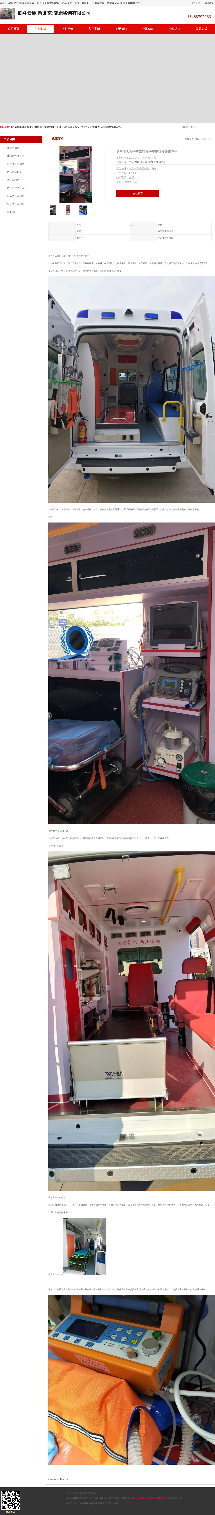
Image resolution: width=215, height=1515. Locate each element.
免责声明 (93, 1503)
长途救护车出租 (16, 163)
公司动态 (148, 28)
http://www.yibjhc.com (58, 1479)
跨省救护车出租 (16, 196)
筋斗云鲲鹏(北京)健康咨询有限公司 (150, 1498)
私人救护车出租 (16, 204)
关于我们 (121, 28)
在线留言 (138, 193)
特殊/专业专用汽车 (155, 162)
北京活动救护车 (16, 155)
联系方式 (201, 28)
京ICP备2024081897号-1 (122, 1498)
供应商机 (40, 28)
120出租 (11, 212)
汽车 (131, 162)
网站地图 (113, 1503)
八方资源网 (83, 1503)
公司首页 (13, 28)
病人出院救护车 (16, 188)
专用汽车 (140, 162)
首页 (198, 139)
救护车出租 (13, 147)
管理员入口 (103, 1503)
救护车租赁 (13, 180)
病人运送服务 (14, 172)
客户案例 (94, 28)
